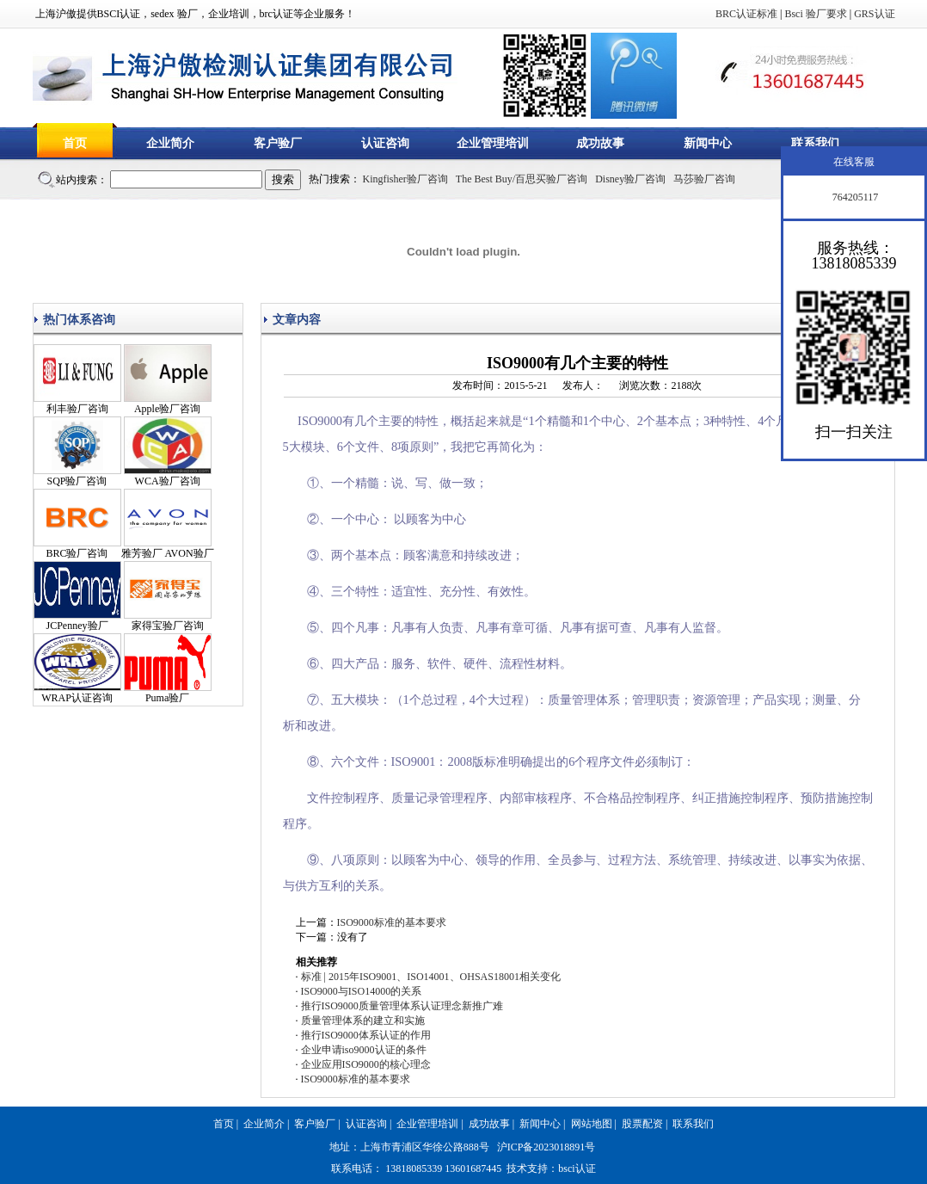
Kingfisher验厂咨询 (405, 179)
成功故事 (600, 143)
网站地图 (591, 1124)
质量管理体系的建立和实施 (363, 1020)
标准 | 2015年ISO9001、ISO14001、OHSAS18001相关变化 (431, 977)
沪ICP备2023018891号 (546, 1147)
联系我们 (815, 143)
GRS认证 (874, 14)
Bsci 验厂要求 (815, 14)
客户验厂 (278, 143)
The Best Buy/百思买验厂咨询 (521, 179)
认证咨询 (385, 143)
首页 (75, 143)
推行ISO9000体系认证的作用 (366, 1035)
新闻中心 (708, 143)
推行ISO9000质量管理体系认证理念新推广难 (402, 1006)
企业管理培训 (493, 143)
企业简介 (170, 143)
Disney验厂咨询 (630, 179)
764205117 (854, 197)
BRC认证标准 (746, 14)
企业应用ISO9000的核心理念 (366, 1064)
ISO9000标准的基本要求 (391, 922)
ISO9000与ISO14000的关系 (361, 991)
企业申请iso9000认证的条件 (364, 1050)
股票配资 (642, 1124)
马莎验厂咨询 (704, 179)
